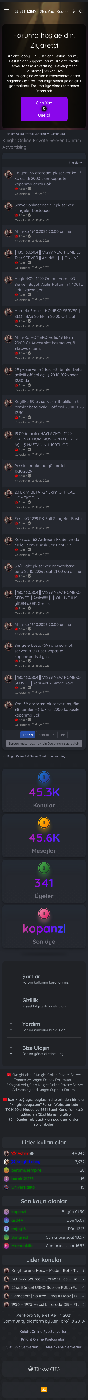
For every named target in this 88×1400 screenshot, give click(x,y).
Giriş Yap (44, 102)
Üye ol (44, 115)
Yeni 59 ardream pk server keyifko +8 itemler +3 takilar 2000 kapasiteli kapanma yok (48, 709)
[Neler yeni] (73, 11)
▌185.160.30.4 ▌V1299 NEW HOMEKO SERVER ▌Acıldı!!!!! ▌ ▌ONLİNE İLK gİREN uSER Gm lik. (48, 598)
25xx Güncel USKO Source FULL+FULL (46, 1287)
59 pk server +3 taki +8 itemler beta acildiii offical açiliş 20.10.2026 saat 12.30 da (48, 375)
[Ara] (81, 11)
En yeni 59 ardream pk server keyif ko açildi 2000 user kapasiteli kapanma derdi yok (48, 178)
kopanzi (44, 928)
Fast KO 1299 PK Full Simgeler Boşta (48, 518)
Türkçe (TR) (44, 1369)
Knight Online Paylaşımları (43, 1339)
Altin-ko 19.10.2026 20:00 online (43, 231)
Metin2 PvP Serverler (64, 1347)
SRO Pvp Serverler (22, 1347)
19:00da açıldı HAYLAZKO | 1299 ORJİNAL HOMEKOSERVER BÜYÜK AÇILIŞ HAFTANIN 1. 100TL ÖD (46, 439)
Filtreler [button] (74, 162)
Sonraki (47, 735)
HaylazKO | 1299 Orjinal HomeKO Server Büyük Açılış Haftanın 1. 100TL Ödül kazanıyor (49, 284)
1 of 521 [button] (28, 735)
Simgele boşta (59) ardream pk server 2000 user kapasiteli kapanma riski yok (44, 651)
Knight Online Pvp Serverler (43, 1331)
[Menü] (7, 11)
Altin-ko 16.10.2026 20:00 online (43, 624)
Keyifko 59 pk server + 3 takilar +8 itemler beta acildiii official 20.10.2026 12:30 (49, 407)
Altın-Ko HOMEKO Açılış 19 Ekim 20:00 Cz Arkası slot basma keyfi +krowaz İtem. (45, 343)
